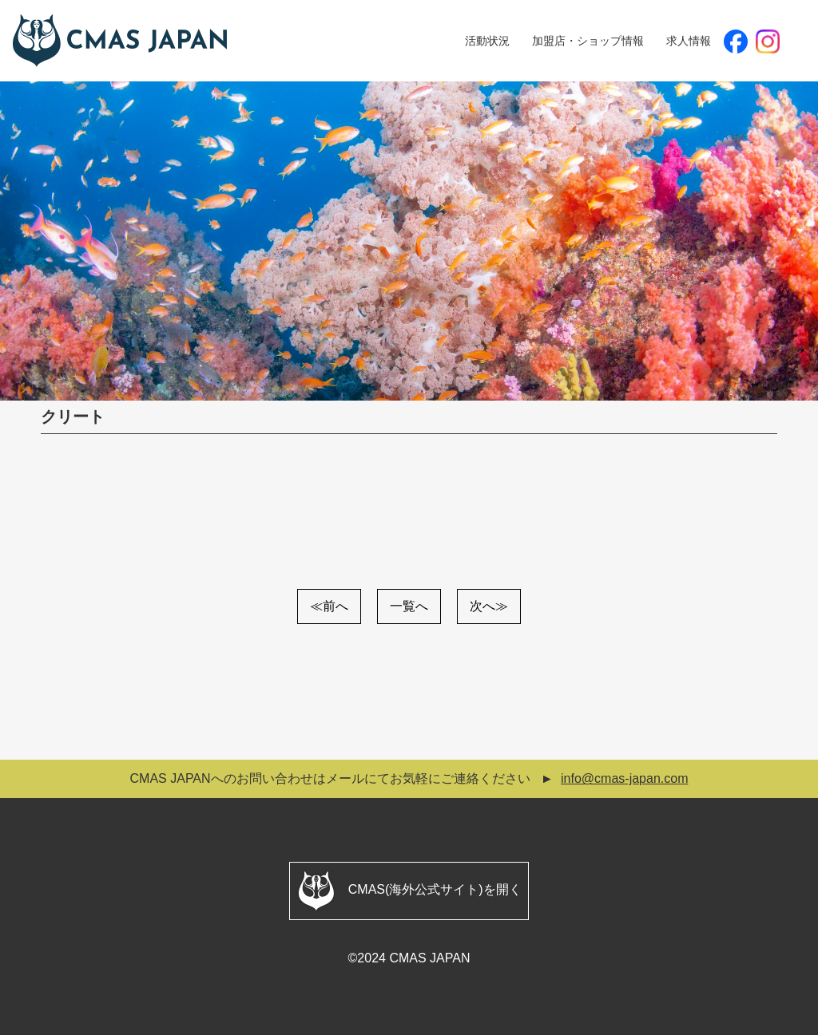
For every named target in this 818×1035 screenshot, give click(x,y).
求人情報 (688, 40)
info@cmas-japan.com (624, 778)
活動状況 (487, 40)
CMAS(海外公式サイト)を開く (408, 890)
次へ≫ (489, 606)
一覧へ (409, 606)
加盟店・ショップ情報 (588, 40)
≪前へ (329, 606)
